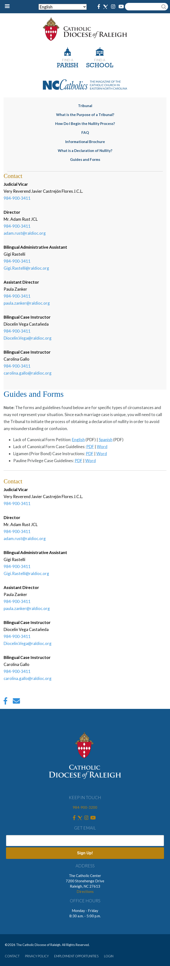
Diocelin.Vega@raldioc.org (28, 338)
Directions (85, 891)
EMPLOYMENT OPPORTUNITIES (76, 956)
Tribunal (85, 105)
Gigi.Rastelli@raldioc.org (26, 268)
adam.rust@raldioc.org (25, 233)
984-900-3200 (85, 807)
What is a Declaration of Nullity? (85, 150)
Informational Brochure (85, 141)
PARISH (67, 65)
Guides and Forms (85, 159)
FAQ (85, 132)
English (78, 439)
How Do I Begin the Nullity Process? (85, 123)
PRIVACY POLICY (37, 956)
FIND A (67, 60)
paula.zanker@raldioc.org (27, 303)
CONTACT (12, 956)
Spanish (105, 439)
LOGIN (108, 956)
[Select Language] (63, 7)
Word (102, 446)
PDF (90, 446)
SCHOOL (99, 65)
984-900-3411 (17, 198)
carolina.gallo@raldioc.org (28, 373)
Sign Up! (85, 853)
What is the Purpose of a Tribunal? (85, 114)
